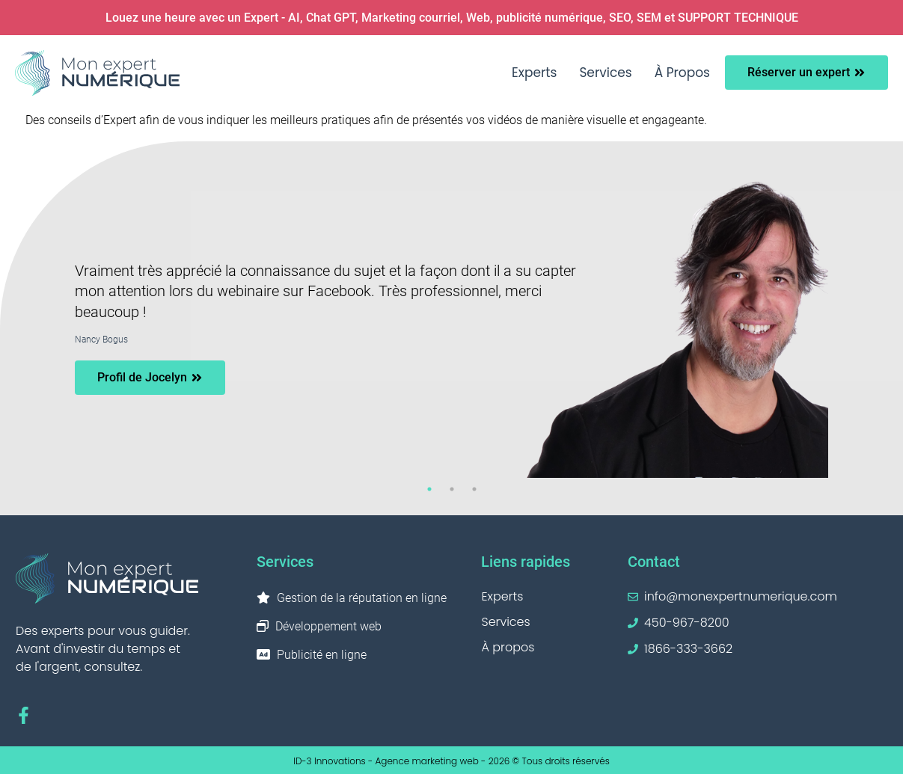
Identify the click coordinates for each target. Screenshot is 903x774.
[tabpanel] (451, 328)
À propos (682, 73)
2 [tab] (451, 489)
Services (605, 73)
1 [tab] (429, 489)
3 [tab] (474, 489)
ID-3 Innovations (329, 761)
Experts (534, 73)
